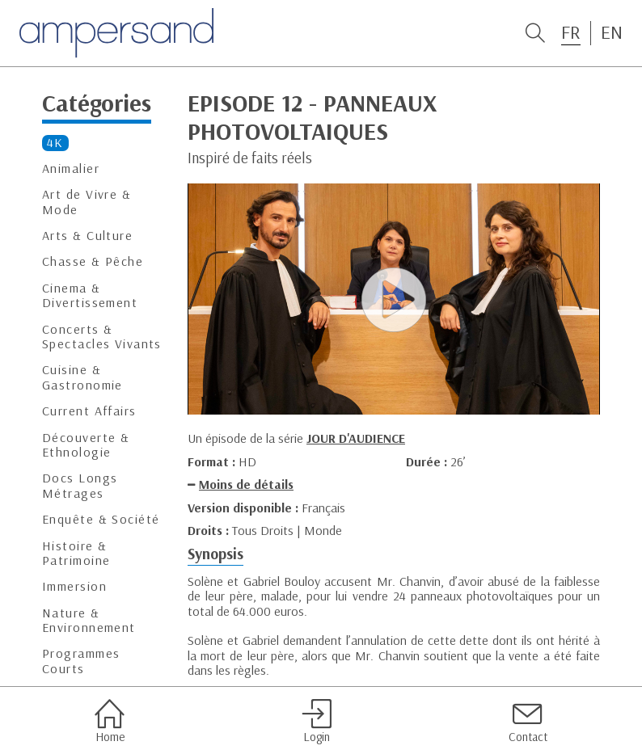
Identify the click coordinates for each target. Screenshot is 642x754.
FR (571, 32)
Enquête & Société (100, 519)
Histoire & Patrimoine (76, 553)
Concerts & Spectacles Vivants (102, 337)
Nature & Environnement (89, 620)
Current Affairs (89, 411)
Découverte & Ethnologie (85, 445)
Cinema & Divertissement (89, 295)
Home (110, 720)
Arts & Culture (87, 235)
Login (317, 720)
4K (55, 142)
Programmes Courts (81, 661)
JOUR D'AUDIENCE (355, 438)
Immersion (74, 586)
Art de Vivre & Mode (86, 202)
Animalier (70, 168)
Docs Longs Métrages (79, 485)
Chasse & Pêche (92, 261)
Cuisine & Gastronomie (82, 377)
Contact (528, 720)
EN (612, 32)
